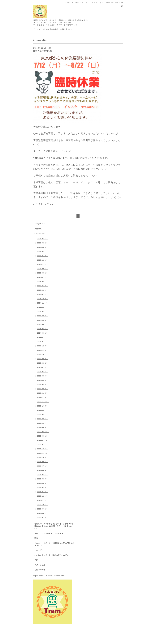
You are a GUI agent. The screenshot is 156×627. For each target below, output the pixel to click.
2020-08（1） (42, 513)
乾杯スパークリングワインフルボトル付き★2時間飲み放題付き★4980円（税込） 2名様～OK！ (53, 526)
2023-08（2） (42, 363)
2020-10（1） (42, 504)
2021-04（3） (42, 479)
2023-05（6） (42, 376)
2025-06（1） (42, 281)
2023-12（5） (42, 346)
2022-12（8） (42, 397)
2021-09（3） (42, 462)
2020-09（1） (42, 509)
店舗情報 (38, 229)
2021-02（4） (42, 487)
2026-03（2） (42, 247)
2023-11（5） (42, 350)
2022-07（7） (42, 419)
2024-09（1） (42, 307)
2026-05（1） (42, 238)
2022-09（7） (42, 410)
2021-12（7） (42, 449)
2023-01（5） (42, 393)
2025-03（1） (42, 290)
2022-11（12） (43, 401)
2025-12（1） (42, 260)
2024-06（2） (42, 320)
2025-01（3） (42, 294)
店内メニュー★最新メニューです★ (48, 533)
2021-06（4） (42, 470)
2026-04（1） (42, 243)
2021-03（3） (42, 483)
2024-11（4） (42, 303)
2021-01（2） (42, 492)
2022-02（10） (43, 440)
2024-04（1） (42, 329)
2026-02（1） (42, 251)
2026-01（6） (42, 256)
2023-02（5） (42, 389)
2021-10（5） (42, 457)
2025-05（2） (42, 286)
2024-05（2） (42, 324)
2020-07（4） (42, 517)
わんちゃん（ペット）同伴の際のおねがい (51, 555)
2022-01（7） (42, 444)
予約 (36, 560)
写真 (36, 538)
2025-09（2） (42, 268)
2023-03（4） (42, 384)
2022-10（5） (42, 406)
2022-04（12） (43, 432)
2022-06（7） (42, 423)
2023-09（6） (42, 359)
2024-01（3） (42, 341)
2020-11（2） (42, 500)
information (39, 233)
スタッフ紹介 (39, 565)
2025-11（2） (42, 264)
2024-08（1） (42, 311)
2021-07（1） (42, 466)
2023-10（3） (42, 354)
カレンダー (38, 550)
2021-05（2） (42, 474)
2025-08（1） (42, 273)
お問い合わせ (39, 570)
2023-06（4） (42, 371)
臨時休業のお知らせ (42, 51)
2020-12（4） (42, 496)
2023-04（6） (42, 380)
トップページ (39, 224)
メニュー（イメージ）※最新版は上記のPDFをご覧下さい (54, 544)
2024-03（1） (42, 333)
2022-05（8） (42, 427)
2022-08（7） (42, 414)
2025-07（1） (42, 277)
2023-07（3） (42, 367)
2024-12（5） (42, 299)
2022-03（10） (43, 436)
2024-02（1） (42, 337)
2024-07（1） (42, 316)
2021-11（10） (43, 453)
